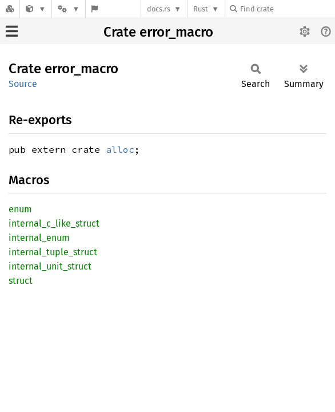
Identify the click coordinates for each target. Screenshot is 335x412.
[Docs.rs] (9, 9)
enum (20, 209)
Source (23, 83)
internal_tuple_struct (53, 252)
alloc (120, 149)
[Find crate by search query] (287, 9)
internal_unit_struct (50, 266)
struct (21, 280)
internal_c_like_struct (54, 223)
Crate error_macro (158, 32)
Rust (200, 9)
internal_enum (39, 237)
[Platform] (68, 9)
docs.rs (158, 9)
